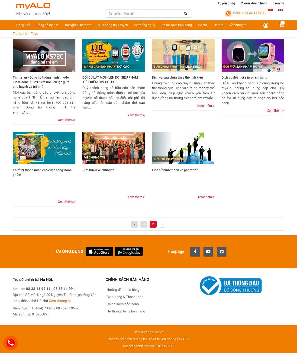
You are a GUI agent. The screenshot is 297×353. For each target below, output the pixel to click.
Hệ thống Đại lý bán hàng (125, 311)
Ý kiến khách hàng (254, 3)
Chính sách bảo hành (122, 304)
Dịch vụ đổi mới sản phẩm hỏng (244, 77)
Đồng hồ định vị (47, 25)
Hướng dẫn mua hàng (122, 290)
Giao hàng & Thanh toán (124, 297)
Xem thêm (66, 120)
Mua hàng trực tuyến (113, 25)
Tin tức (218, 25)
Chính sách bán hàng (176, 25)
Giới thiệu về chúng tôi (98, 170)
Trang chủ (23, 25)
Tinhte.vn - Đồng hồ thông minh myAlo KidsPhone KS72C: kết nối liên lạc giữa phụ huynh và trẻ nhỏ (41, 82)
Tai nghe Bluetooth (78, 25)
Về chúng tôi (238, 25)
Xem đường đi (60, 301)
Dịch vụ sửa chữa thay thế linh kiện (177, 77)
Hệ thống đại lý (144, 25)
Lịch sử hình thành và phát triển (175, 170)
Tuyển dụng (226, 3)
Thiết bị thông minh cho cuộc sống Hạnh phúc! (42, 172)
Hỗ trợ (202, 25)
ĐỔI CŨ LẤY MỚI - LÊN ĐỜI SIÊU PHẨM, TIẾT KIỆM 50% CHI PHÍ (110, 80)
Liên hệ (278, 3)
